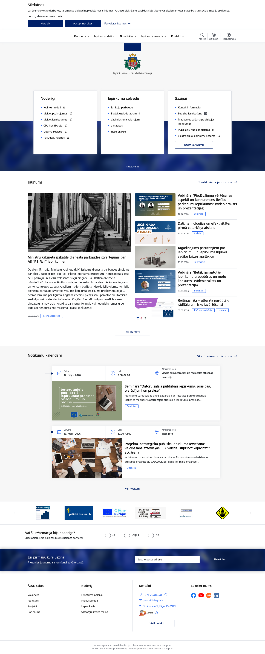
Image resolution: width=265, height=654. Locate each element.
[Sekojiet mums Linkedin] (216, 595)
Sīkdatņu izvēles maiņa (94, 612)
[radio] (110, 535)
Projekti (32, 606)
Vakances (33, 595)
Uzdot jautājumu (194, 145)
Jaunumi (222, 310)
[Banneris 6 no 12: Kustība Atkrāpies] (222, 512)
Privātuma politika (92, 595)
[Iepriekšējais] (14, 513)
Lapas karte (88, 606)
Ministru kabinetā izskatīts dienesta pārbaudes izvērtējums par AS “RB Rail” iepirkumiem (77, 259)
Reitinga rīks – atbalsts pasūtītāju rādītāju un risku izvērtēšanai (203, 302)
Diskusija (131, 468)
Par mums (34, 612)
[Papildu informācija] (166, 594)
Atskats (197, 233)
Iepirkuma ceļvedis (124, 98)
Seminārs (198, 213)
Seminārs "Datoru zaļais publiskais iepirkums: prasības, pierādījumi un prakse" (168, 388)
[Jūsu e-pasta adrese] (167, 559)
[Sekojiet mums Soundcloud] (208, 595)
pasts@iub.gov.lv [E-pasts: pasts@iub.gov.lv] (153, 600)
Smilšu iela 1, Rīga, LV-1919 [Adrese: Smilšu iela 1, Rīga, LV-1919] (159, 606)
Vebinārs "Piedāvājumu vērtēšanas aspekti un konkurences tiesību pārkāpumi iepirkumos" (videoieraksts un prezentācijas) (207, 201)
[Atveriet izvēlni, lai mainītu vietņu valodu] (213, 37)
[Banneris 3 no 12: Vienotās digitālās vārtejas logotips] (114, 512)
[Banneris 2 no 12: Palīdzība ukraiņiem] (79, 512)
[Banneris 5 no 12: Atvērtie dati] (186, 512)
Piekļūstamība (89, 600)
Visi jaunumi (132, 331)
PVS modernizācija (203, 310)
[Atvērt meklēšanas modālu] (202, 37)
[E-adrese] (146, 613)
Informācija (199, 262)
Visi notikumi (132, 488)
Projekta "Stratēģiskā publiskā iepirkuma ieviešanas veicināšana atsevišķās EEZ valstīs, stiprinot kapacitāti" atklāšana (167, 448)
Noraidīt (45, 23)
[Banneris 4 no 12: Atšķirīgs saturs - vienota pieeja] (150, 512)
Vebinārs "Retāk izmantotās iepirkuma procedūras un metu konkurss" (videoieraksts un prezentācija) (202, 278)
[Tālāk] (251, 513)
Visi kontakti (157, 623)
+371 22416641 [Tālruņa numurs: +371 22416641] (152, 595)
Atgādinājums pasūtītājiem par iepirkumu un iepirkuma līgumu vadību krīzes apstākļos (202, 252)
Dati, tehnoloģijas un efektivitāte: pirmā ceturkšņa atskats (204, 225)
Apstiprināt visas (83, 23)
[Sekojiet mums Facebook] (193, 595)
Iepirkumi (33, 600)
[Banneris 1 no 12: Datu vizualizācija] (43, 512)
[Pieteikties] (219, 559)
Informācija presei (52, 316)
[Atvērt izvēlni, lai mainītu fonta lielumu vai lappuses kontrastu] (228, 37)
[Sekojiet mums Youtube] (201, 595)
